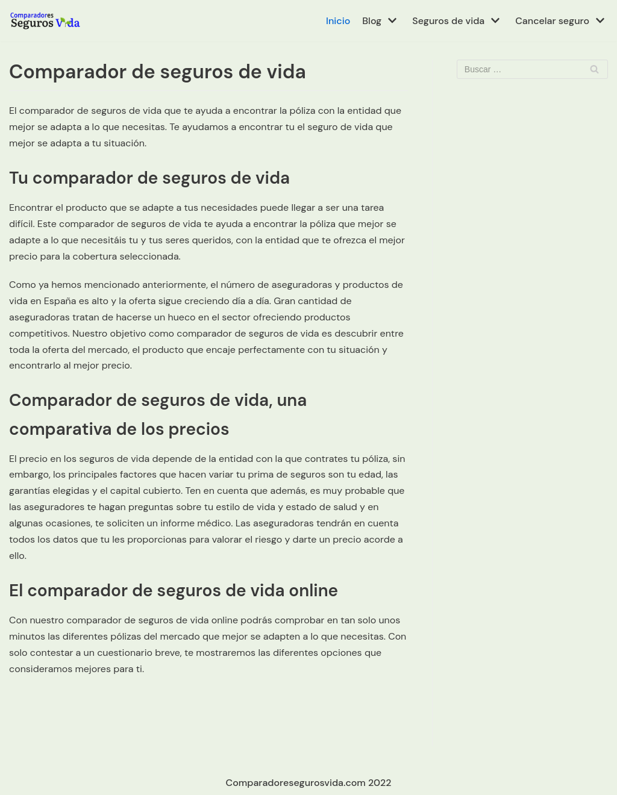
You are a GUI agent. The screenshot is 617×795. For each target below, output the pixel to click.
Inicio (338, 20)
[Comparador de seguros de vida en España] (45, 21)
